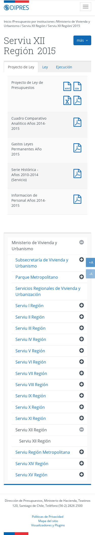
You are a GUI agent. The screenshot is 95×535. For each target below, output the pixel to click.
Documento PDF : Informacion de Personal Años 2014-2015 (78, 198)
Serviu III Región (30, 328)
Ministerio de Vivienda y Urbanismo (34, 245)
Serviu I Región (29, 305)
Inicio (7, 21)
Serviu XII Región (33, 26)
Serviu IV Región (30, 339)
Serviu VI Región (30, 362)
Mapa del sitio (48, 521)
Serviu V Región (30, 351)
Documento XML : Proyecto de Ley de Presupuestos (68, 85)
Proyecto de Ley (21, 67)
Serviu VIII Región (31, 384)
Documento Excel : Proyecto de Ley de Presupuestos (68, 99)
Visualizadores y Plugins (48, 525)
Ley (45, 67)
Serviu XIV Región (31, 463)
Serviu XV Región (31, 475)
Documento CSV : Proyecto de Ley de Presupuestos (78, 85)
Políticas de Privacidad (47, 516)
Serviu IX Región (30, 396)
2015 (76, 26)
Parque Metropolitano (36, 277)
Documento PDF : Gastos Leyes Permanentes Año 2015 (78, 147)
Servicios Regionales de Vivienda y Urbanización (47, 291)
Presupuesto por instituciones (34, 21)
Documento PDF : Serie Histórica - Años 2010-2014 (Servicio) (78, 173)
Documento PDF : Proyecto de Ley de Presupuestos (78, 99)
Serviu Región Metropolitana (42, 452)
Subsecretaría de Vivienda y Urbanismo (41, 263)
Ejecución (64, 67)
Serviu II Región (30, 317)
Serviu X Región (30, 407)
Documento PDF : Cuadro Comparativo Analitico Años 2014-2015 (78, 121)
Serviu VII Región (31, 373)
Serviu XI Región (30, 418)
